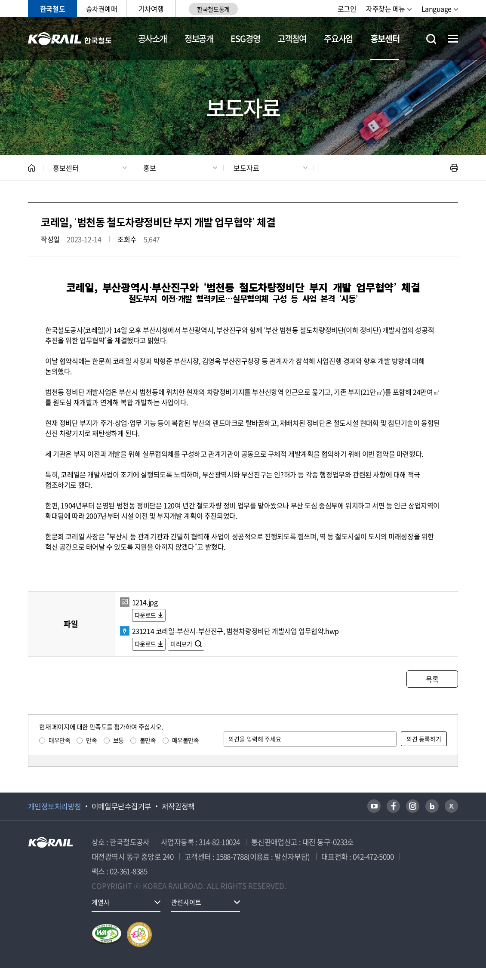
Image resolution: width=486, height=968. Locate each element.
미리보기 (181, 643)
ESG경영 (245, 38)
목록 (432, 679)
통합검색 (431, 39)
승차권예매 (101, 8)
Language (436, 8)
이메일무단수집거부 (121, 806)
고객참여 (291, 38)
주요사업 (338, 38)
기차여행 (150, 8)
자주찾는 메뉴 (385, 8)
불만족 (148, 740)
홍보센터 (384, 38)
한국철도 (52, 8)
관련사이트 (186, 902)
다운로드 (145, 615)
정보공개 (199, 38)
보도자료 (246, 168)
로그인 (347, 8)
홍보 (149, 168)
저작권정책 (178, 806)
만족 (91, 740)
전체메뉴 (453, 39)
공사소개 (152, 38)
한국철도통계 (213, 9)
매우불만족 (185, 740)
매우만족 (59, 740)
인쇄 (454, 168)
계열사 (101, 902)
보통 (118, 740)
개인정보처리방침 (54, 806)
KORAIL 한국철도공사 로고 (70, 38)
